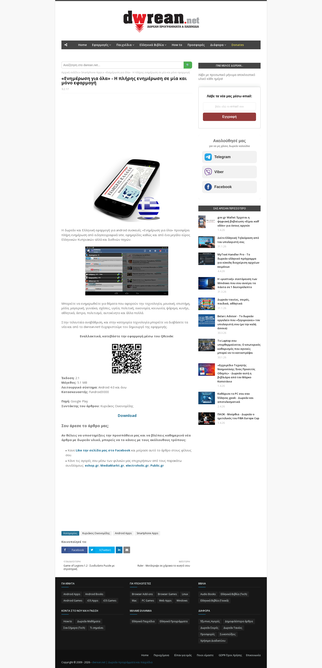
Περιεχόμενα (161, 655)
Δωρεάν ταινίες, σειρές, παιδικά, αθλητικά (233, 302)
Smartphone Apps (91, 72)
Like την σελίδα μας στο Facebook (103, 450)
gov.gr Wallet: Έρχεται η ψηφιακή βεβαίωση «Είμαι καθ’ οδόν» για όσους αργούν (238, 221)
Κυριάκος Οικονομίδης (96, 533)
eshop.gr (92, 465)
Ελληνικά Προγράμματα (174, 621)
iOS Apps (92, 600)
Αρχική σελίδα (70, 72)
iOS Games (109, 600)
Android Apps (123, 533)
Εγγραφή (229, 116)
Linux (185, 594)
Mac (134, 600)
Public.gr (157, 465)
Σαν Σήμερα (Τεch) (74, 628)
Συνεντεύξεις (227, 634)
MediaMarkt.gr (112, 465)
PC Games (148, 600)
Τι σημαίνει (96, 628)
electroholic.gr (137, 465)
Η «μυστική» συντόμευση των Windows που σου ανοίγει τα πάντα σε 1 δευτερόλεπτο (237, 283)
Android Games (72, 600)
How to (67, 621)
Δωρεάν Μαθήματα (88, 621)
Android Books (94, 594)
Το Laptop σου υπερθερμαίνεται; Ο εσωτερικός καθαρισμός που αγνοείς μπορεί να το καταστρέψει (239, 347)
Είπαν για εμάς (183, 655)
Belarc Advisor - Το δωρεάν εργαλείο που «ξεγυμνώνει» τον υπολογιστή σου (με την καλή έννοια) (238, 322)
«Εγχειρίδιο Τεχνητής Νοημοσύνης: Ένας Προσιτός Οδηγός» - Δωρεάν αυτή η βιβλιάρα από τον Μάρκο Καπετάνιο (236, 373)
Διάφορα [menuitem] (217, 45)
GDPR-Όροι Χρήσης (230, 655)
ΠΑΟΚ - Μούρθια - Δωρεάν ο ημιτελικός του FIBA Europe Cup (238, 416)
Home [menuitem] (82, 45)
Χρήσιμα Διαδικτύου (213, 640)
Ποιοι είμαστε (205, 655)
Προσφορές (207, 634)
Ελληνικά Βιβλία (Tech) (234, 594)
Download (127, 415)
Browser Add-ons (142, 594)
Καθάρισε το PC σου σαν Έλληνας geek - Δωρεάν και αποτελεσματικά (235, 398)
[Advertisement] (126, 126)
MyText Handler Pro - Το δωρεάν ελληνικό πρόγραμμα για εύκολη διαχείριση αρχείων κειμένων (238, 261)
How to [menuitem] (177, 45)
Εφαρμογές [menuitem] (100, 45)
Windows (182, 600)
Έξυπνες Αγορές (210, 621)
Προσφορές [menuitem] (196, 45)
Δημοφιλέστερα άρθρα (239, 621)
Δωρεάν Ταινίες (232, 628)
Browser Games (167, 594)
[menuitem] (237, 45)
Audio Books (208, 594)
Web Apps (165, 600)
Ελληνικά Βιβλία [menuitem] (152, 45)
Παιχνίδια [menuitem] (124, 45)
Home (145, 655)
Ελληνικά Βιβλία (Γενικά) (214, 600)
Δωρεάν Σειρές (209, 628)
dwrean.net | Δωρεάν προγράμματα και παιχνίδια (122, 662)
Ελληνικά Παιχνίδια (143, 621)
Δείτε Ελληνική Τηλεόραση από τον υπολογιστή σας (238, 240)
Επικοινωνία (253, 655)
